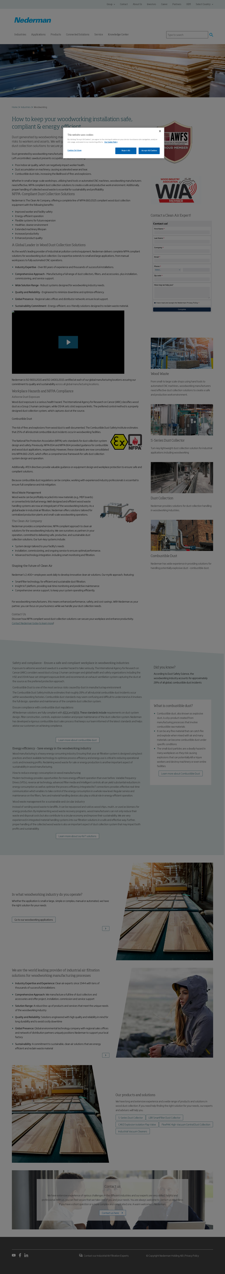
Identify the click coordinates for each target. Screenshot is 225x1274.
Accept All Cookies (149, 151)
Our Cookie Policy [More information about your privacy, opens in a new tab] (111, 142)
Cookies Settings (74, 150)
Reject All (126, 151)
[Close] (160, 131)
